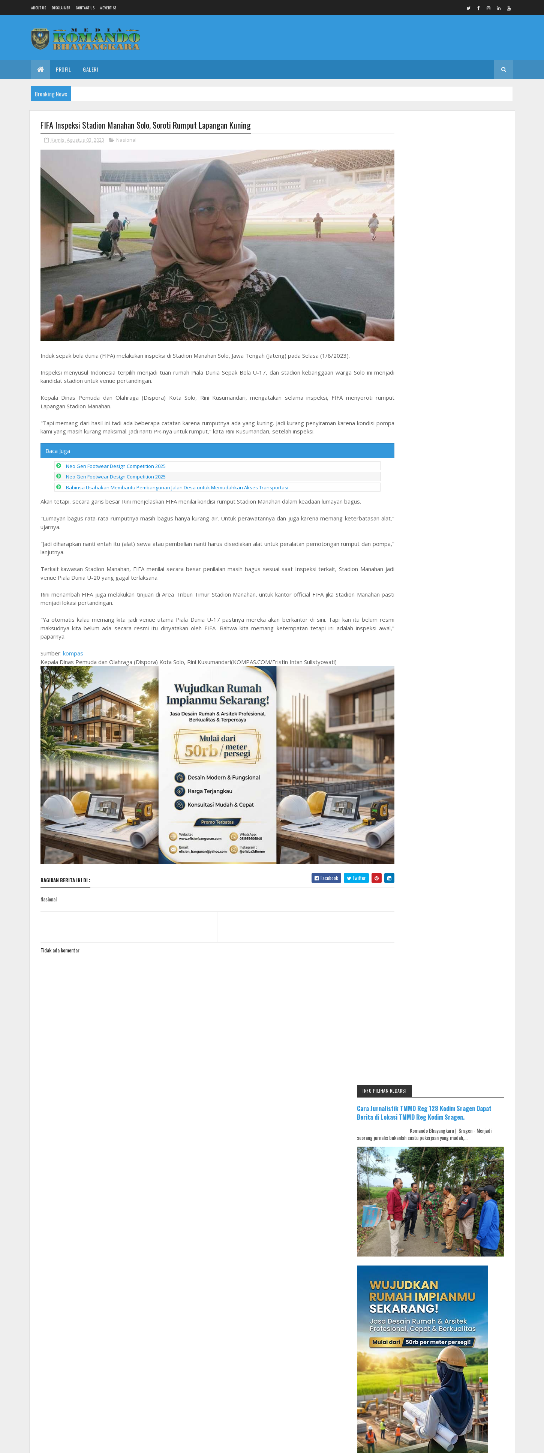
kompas (73, 646)
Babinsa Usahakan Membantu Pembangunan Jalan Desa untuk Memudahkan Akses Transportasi (177, 480)
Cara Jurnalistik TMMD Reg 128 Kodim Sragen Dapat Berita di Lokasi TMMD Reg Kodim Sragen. (450, 153)
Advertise (108, 7)
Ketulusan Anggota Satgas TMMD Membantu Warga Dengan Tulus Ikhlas (467, 620)
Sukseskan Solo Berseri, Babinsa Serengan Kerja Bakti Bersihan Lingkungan (466, 586)
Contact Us (85, 7)
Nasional (126, 140)
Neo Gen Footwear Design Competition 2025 (116, 459)
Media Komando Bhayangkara (107, 1068)
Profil (63, 69)
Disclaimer (61, 7)
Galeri (90, 69)
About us (38, 7)
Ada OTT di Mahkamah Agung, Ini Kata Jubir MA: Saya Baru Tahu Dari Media (466, 699)
